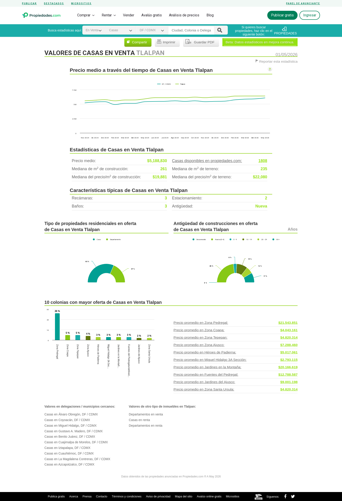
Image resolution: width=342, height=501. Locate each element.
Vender (128, 15)
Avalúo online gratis (209, 496)
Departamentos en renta (145, 425)
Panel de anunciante (303, 3)
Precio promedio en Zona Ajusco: (235, 344)
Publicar (29, 3)
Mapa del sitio (183, 496)
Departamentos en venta (146, 414)
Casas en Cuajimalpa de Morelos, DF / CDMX (76, 442)
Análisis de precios (184, 15)
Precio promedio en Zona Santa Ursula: (235, 389)
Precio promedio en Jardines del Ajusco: (235, 382)
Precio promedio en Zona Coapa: (235, 330)
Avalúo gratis (151, 15)
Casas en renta (139, 420)
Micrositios (81, 3)
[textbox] (191, 30)
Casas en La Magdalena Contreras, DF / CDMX (77, 459)
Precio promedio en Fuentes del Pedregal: (235, 374)
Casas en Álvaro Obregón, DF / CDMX (71, 414)
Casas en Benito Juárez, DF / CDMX (69, 436)
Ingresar (309, 15)
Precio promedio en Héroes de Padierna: (235, 352)
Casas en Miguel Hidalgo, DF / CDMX (70, 425)
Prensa (87, 496)
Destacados (54, 3)
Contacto (101, 496)
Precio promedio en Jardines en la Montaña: (235, 367)
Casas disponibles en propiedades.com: (219, 161)
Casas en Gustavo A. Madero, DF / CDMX (73, 431)
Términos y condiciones (126, 496)
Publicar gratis (282, 15)
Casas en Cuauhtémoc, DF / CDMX (69, 453)
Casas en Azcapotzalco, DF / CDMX (69, 464)
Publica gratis (56, 496)
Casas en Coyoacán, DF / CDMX (67, 420)
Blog (210, 15)
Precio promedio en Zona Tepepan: (235, 337)
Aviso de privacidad (158, 496)
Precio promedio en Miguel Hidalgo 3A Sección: (235, 359)
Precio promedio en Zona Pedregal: (235, 322)
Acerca (73, 496)
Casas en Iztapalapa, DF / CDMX (67, 448)
